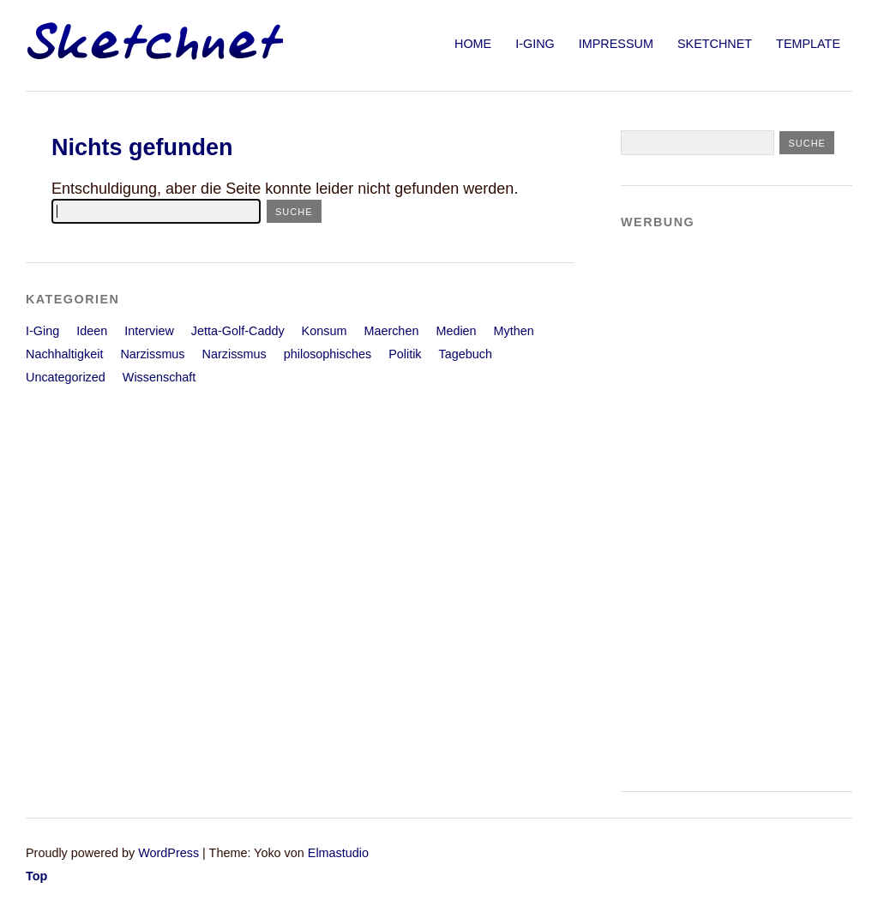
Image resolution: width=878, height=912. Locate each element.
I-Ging (535, 44)
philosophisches (327, 354)
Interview (149, 331)
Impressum (616, 44)
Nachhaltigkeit (64, 354)
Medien (456, 331)
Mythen (514, 331)
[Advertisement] (689, 502)
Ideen (91, 331)
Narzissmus (152, 354)
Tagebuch (465, 354)
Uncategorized (65, 377)
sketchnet (714, 44)
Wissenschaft (159, 377)
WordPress (168, 853)
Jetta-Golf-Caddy (238, 331)
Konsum (324, 331)
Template (808, 44)
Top (36, 876)
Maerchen (391, 331)
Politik (404, 354)
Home (472, 44)
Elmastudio (338, 853)
